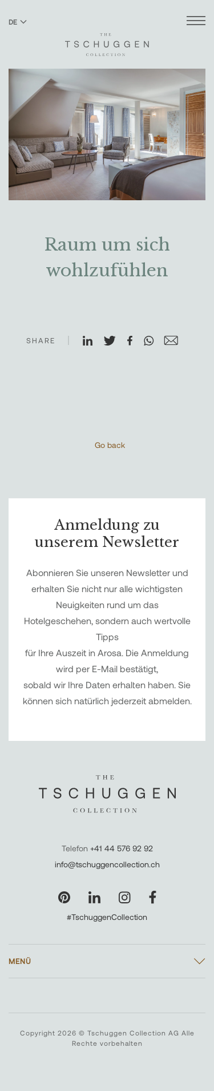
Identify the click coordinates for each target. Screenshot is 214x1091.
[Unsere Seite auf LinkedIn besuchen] (94, 897)
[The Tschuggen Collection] (107, 39)
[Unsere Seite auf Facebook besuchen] (152, 897)
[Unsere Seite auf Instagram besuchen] (125, 897)
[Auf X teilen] (114, 341)
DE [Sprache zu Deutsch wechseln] (18, 22)
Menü (20, 961)
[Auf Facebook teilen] (134, 341)
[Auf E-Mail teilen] (176, 341)
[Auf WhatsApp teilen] (153, 341)
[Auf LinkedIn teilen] (92, 341)
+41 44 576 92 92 (121, 848)
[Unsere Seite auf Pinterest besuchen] (64, 897)
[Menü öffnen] (196, 22)
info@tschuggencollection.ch (107, 864)
